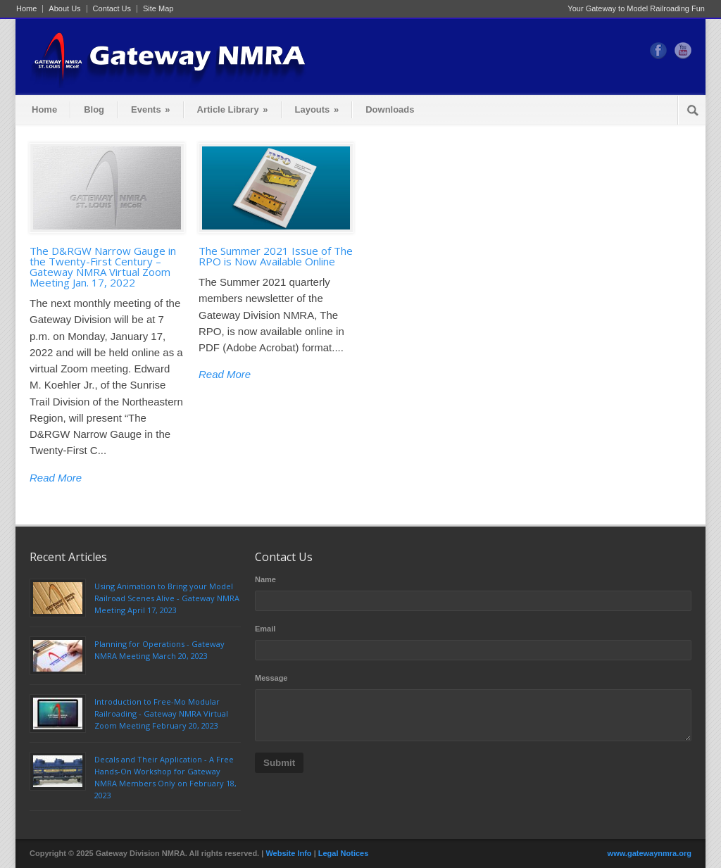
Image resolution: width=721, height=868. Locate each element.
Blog (94, 109)
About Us (64, 9)
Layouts (317, 109)
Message (271, 678)
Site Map (158, 9)
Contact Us (112, 9)
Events (150, 109)
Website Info (288, 853)
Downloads (389, 109)
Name (265, 579)
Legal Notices (343, 853)
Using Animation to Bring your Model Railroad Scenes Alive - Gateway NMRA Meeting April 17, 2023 (166, 598)
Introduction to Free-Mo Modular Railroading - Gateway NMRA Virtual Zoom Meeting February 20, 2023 (161, 713)
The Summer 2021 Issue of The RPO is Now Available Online (276, 256)
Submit (279, 762)
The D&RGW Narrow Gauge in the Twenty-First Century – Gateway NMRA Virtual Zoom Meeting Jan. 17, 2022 (103, 266)
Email (265, 628)
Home (26, 9)
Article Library (232, 109)
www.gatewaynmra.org (649, 853)
